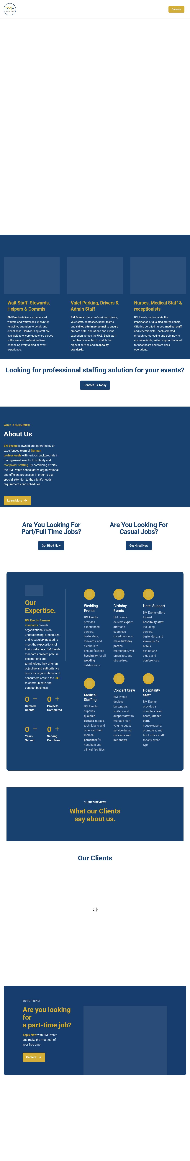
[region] (95, 89)
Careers (176, 9)
